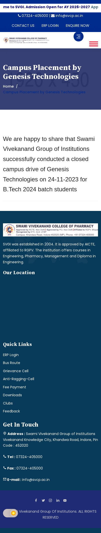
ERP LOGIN (50, 25)
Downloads (12, 395)
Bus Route (11, 362)
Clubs (8, 403)
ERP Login (11, 354)
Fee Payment (14, 387)
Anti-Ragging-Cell (18, 378)
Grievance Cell (15, 370)
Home (8, 86)
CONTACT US (23, 25)
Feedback (11, 411)
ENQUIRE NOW (77, 25)
